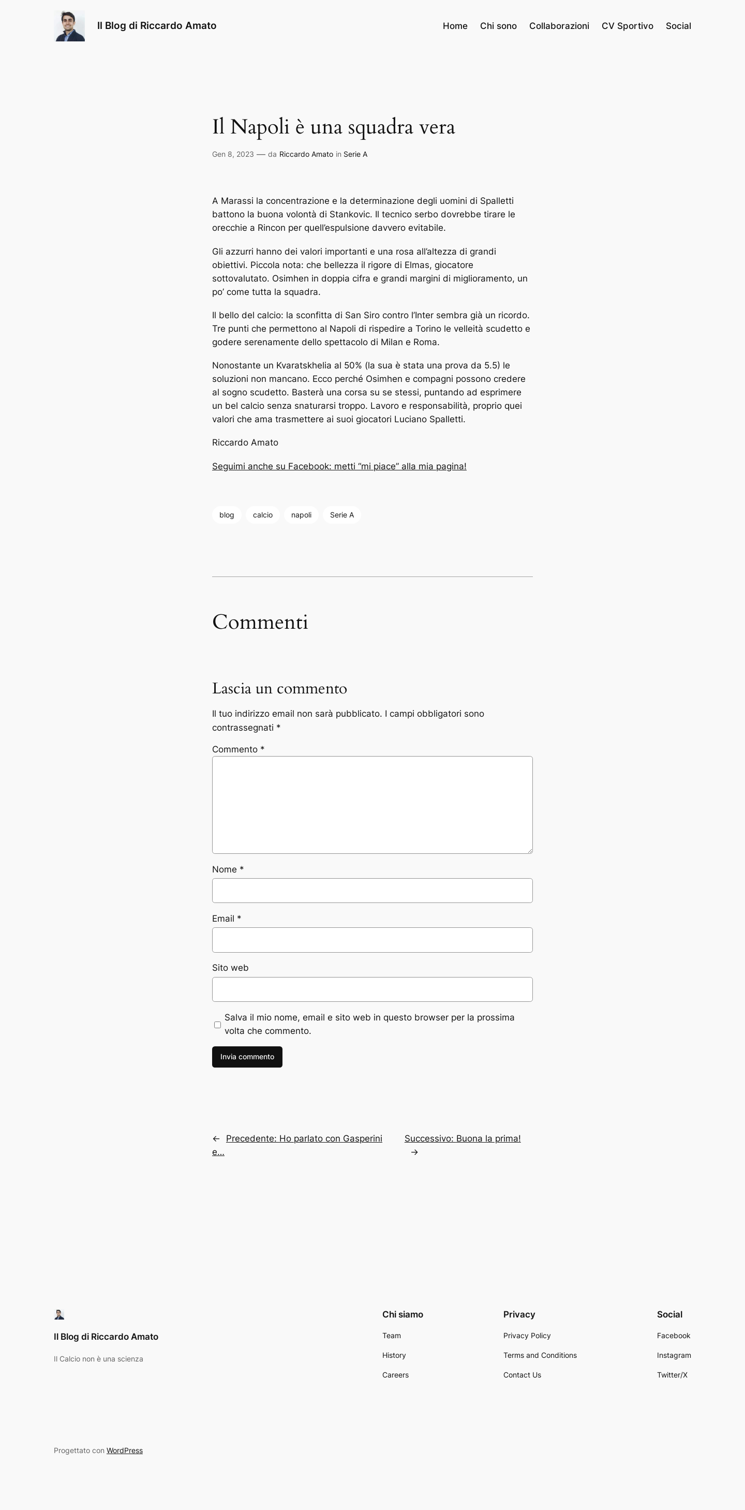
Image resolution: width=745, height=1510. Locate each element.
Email (227, 918)
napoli (301, 514)
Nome (228, 869)
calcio (263, 514)
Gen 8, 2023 (233, 154)
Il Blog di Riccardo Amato (157, 25)
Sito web (230, 968)
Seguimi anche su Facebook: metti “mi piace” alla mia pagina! (339, 466)
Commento (238, 749)
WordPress (125, 1450)
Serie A (355, 154)
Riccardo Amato (306, 154)
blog (226, 514)
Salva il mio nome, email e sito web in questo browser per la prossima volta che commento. (370, 1024)
